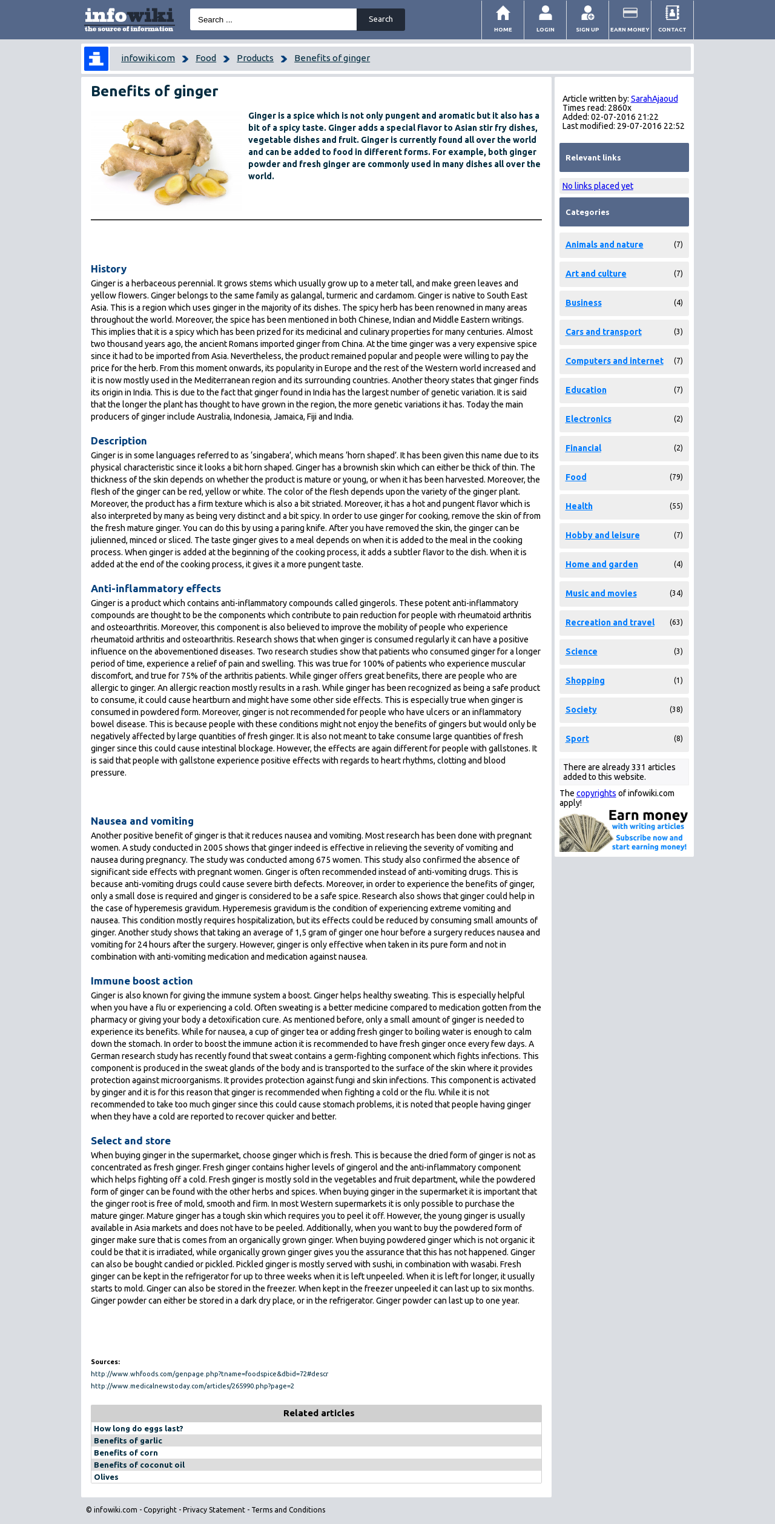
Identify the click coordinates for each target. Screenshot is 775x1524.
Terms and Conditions (288, 1510)
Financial (583, 448)
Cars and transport (604, 332)
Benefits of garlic (128, 1440)
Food (206, 58)
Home (503, 29)
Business (584, 303)
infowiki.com (148, 58)
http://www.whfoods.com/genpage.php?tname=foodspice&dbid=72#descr (209, 1373)
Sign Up (587, 29)
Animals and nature (605, 244)
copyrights (596, 793)
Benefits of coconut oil (139, 1464)
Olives (106, 1477)
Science (582, 651)
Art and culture (596, 274)
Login (545, 29)
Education (586, 390)
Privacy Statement (214, 1510)
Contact (672, 29)
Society (581, 709)
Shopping (585, 680)
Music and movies (601, 593)
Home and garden (602, 564)
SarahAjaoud (654, 99)
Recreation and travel (610, 622)
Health (579, 506)
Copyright (160, 1510)
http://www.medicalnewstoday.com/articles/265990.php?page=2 (192, 1386)
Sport (577, 739)
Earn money (630, 29)
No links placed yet (597, 186)
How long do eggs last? (138, 1428)
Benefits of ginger (332, 58)
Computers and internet (615, 361)
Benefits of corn (126, 1452)
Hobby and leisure (603, 535)
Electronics (589, 419)
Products (255, 58)
